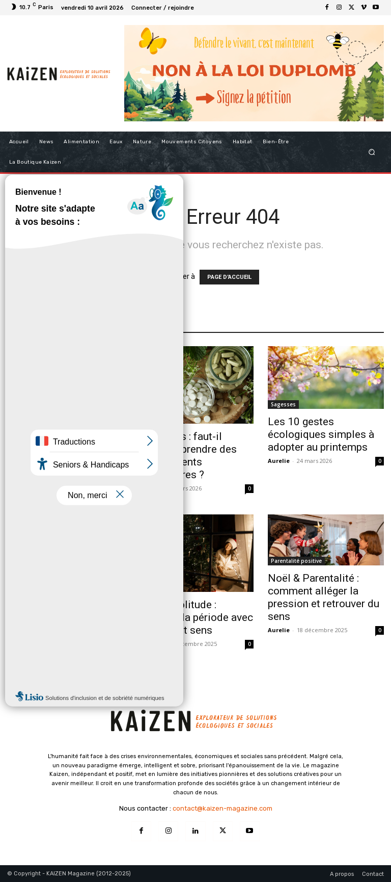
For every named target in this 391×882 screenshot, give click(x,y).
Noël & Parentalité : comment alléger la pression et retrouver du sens (323, 597)
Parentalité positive (296, 560)
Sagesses (283, 404)
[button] (372, 152)
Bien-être (152, 587)
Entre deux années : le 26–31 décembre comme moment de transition (57, 624)
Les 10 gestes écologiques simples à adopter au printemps (321, 434)
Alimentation (27, 419)
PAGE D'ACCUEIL (229, 277)
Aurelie (18, 488)
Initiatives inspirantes (38, 587)
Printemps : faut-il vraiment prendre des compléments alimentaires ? (187, 455)
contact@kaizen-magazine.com (222, 808)
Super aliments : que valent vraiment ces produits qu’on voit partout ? (54, 455)
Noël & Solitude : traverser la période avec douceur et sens (195, 617)
